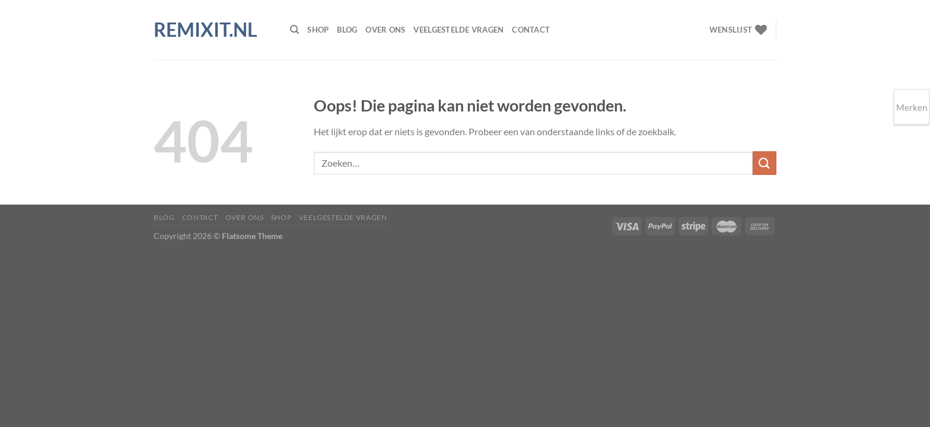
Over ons (385, 29)
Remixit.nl (205, 29)
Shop (318, 29)
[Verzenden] (764, 162)
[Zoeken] (294, 29)
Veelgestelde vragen (458, 29)
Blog (347, 29)
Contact (531, 29)
